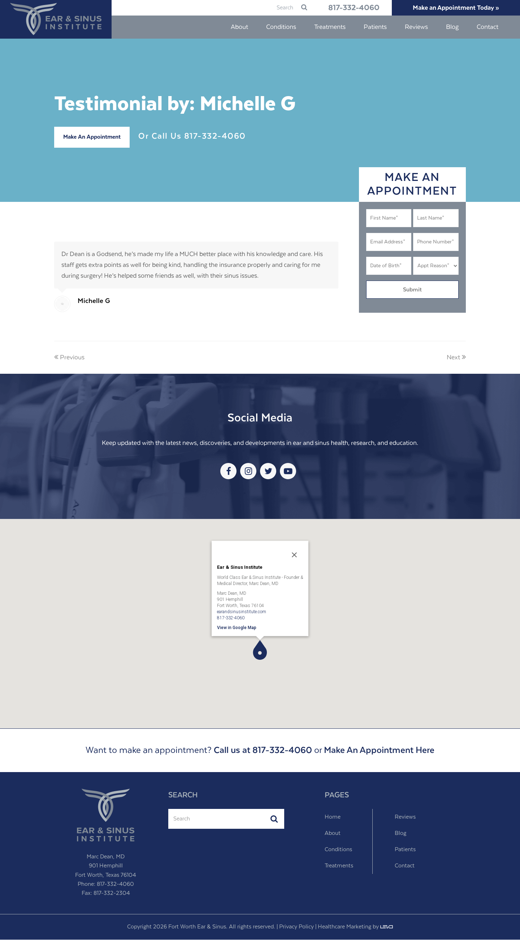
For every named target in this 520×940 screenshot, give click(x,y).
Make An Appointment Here (379, 751)
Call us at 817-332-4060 (263, 751)
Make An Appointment (92, 137)
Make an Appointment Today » (455, 8)
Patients (405, 849)
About (333, 833)
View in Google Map (236, 627)
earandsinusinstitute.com (241, 611)
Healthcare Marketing (344, 927)
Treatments (339, 866)
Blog (400, 833)
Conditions (338, 849)
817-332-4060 (349, 8)
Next (456, 357)
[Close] (294, 555)
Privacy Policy (296, 927)
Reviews (405, 817)
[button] (260, 650)
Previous (69, 357)
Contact (405, 866)
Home (333, 817)
